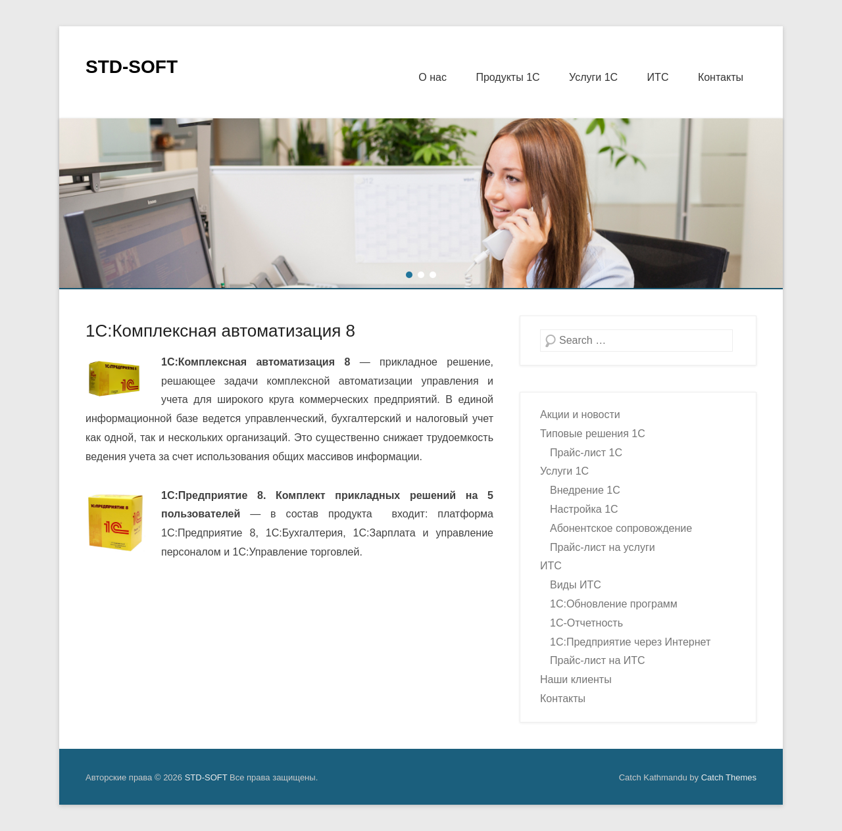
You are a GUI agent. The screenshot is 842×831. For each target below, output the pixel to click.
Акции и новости (580, 414)
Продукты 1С (507, 77)
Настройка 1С (584, 509)
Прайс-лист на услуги (602, 547)
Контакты (720, 77)
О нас (432, 77)
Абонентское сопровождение (621, 528)
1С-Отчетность (586, 623)
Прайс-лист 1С (586, 452)
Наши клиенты (576, 679)
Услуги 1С (593, 77)
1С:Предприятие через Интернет (630, 642)
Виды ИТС (575, 584)
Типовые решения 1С (592, 433)
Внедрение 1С (585, 490)
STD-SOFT (132, 67)
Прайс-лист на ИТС (597, 660)
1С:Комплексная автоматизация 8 (220, 331)
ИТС (658, 77)
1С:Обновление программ (614, 603)
